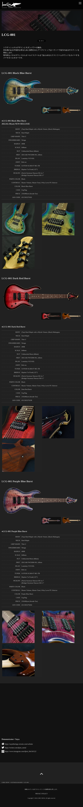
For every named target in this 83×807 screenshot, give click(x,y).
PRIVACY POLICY (41, 794)
